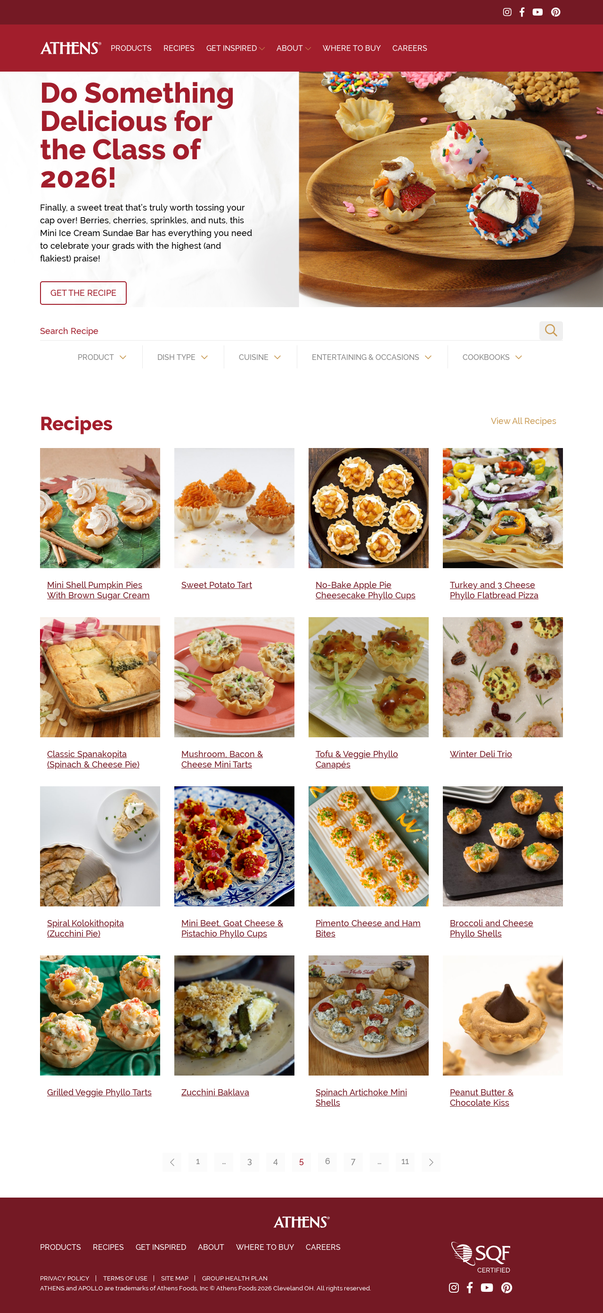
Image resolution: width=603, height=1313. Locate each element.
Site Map (174, 1278)
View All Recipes (523, 421)
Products (131, 48)
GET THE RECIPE (83, 293)
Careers (409, 48)
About (290, 48)
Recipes (179, 48)
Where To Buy (352, 48)
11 (405, 1161)
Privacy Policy (65, 1278)
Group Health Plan (235, 1278)
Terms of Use (125, 1278)
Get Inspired (231, 48)
